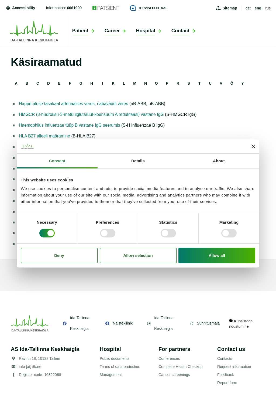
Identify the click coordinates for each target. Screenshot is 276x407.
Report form (227, 383)
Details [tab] (138, 160)
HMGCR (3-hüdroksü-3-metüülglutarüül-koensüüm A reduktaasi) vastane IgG (92, 114)
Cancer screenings (174, 374)
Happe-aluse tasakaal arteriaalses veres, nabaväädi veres (74, 103)
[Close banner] (253, 146)
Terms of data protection (120, 366)
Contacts (224, 358)
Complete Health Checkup (180, 366)
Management (111, 374)
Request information (234, 366)
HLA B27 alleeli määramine (45, 136)
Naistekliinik (122, 323)
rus (268, 8)
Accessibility (20, 8)
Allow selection (138, 255)
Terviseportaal (148, 8)
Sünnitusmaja (207, 323)
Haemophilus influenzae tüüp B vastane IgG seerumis (70, 125)
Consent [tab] (57, 160)
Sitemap (230, 8)
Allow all (217, 255)
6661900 (74, 8)
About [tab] (219, 160)
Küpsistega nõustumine (241, 323)
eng (258, 8)
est (248, 8)
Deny (59, 255)
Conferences (169, 358)
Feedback (225, 374)
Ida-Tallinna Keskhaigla (79, 323)
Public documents (115, 358)
